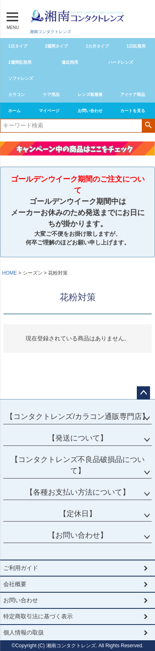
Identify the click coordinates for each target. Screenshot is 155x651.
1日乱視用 (135, 46)
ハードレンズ (120, 62)
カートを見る (132, 110)
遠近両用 (70, 62)
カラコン (16, 94)
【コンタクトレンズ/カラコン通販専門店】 (77, 416)
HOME (9, 273)
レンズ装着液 (90, 94)
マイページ (49, 110)
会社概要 (14, 584)
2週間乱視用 (19, 62)
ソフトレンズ (20, 78)
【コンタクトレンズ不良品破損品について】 (78, 465)
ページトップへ (143, 393)
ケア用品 (51, 94)
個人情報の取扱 (23, 632)
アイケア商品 (132, 94)
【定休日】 (77, 514)
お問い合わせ (90, 110)
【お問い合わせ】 (77, 535)
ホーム (14, 110)
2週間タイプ (56, 46)
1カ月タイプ (97, 46)
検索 (148, 125)
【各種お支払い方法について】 (78, 492)
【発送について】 (77, 438)
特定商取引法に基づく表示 (38, 616)
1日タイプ (17, 46)
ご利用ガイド (20, 568)
